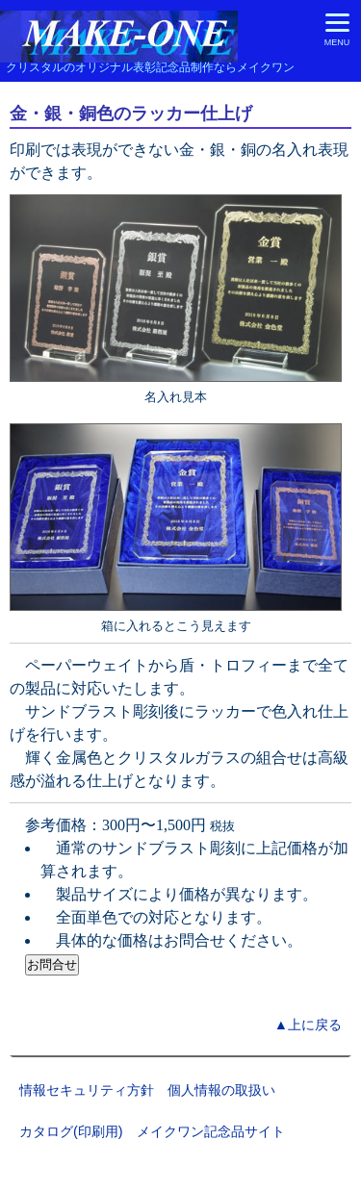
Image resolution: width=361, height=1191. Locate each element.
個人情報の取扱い (221, 1090)
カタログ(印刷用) (71, 1131)
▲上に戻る (308, 1024)
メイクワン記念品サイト (211, 1131)
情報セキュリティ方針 (86, 1090)
